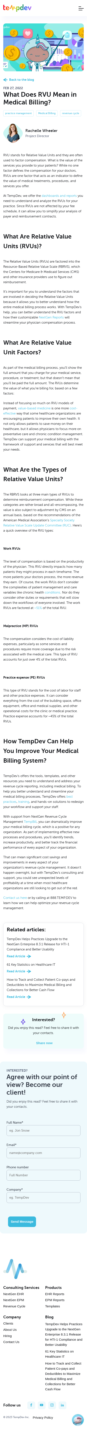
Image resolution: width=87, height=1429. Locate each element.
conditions (52, 592)
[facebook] (31, 1405)
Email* (11, 1145)
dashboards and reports (59, 195)
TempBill (30, 821)
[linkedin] (62, 1405)
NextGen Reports (51, 317)
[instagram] (52, 1405)
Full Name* (15, 1122)
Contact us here (15, 898)
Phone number (18, 1167)
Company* (15, 1189)
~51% (38, 608)
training (23, 801)
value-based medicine (34, 408)
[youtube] (42, 1405)
